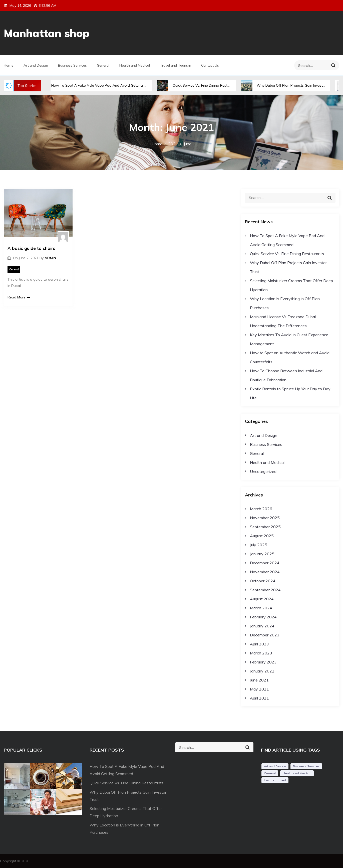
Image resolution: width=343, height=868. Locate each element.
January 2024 (262, 625)
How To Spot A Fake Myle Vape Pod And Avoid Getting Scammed (108, 85)
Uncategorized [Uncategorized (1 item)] (275, 780)
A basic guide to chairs (31, 248)
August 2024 (262, 598)
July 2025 (258, 544)
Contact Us (210, 65)
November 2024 (265, 571)
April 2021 (259, 698)
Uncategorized (263, 471)
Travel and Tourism (175, 65)
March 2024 (261, 607)
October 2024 (262, 580)
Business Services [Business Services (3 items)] (306, 766)
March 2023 (261, 652)
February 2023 (263, 661)
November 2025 (265, 517)
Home (9, 65)
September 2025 (265, 526)
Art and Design (36, 65)
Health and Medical (134, 65)
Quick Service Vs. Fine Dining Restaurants (208, 85)
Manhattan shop (47, 33)
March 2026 (261, 508)
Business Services (72, 65)
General (103, 65)
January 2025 (262, 553)
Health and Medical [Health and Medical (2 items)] (297, 773)
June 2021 (259, 679)
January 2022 (262, 670)
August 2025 (262, 535)
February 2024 (263, 616)
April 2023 (259, 643)
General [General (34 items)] (270, 773)
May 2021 (259, 688)
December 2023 (264, 634)
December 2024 (264, 562)
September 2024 (265, 589)
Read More (19, 297)
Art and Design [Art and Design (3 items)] (275, 766)
